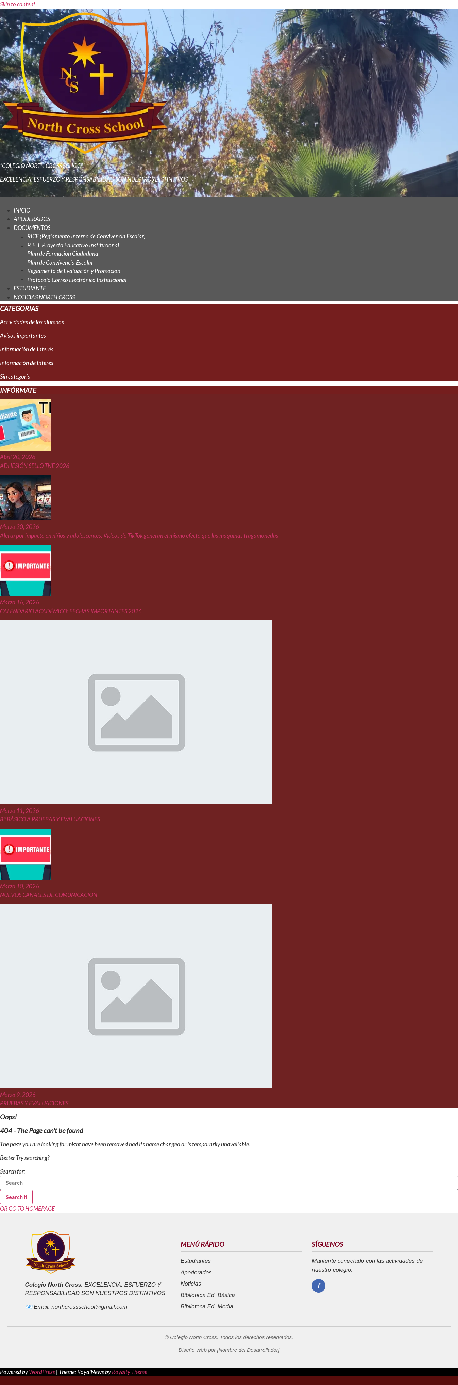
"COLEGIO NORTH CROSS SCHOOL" (42, 165)
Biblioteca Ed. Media (207, 1306)
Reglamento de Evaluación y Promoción (73, 270)
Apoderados (196, 1272)
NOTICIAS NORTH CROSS (44, 297)
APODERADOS (32, 218)
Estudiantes (196, 1261)
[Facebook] (318, 1286)
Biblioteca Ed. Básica (208, 1295)
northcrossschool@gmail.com (89, 1307)
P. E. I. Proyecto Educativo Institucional (73, 245)
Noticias (191, 1283)
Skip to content (17, 4)
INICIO (22, 210)
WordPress (42, 1371)
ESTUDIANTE (30, 288)
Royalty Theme (129, 1371)
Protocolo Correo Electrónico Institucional (76, 279)
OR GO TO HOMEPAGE (27, 1208)
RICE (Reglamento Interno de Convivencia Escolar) (86, 236)
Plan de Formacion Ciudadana (62, 253)
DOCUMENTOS (32, 227)
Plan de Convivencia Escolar (60, 262)
